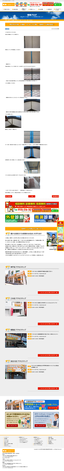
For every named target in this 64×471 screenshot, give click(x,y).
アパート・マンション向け (38, 444)
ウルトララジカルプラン (23, 438)
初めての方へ (6, 9)
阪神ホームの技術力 (23, 9)
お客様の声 (49, 9)
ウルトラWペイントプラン (24, 441)
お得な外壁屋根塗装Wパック (38, 443)
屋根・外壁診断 (51, 438)
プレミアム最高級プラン (23, 442)
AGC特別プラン (36, 439)
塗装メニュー (32, 9)
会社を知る (15, 9)
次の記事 (9, 196)
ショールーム (6, 439)
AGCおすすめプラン (23, 439)
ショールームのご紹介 (57, 9)
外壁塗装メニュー (22, 437)
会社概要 (5, 438)
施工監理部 (7, 28)
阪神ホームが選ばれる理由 (8, 443)
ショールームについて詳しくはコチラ (48, 292)
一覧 (32, 196)
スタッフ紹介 (6, 441)
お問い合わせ (6, 444)
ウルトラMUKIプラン (37, 438)
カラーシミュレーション (52, 439)
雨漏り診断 (50, 437)
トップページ (6, 437)
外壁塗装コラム (51, 443)
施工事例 (40, 9)
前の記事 (55, 196)
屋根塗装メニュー (36, 437)
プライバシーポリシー (7, 446)
